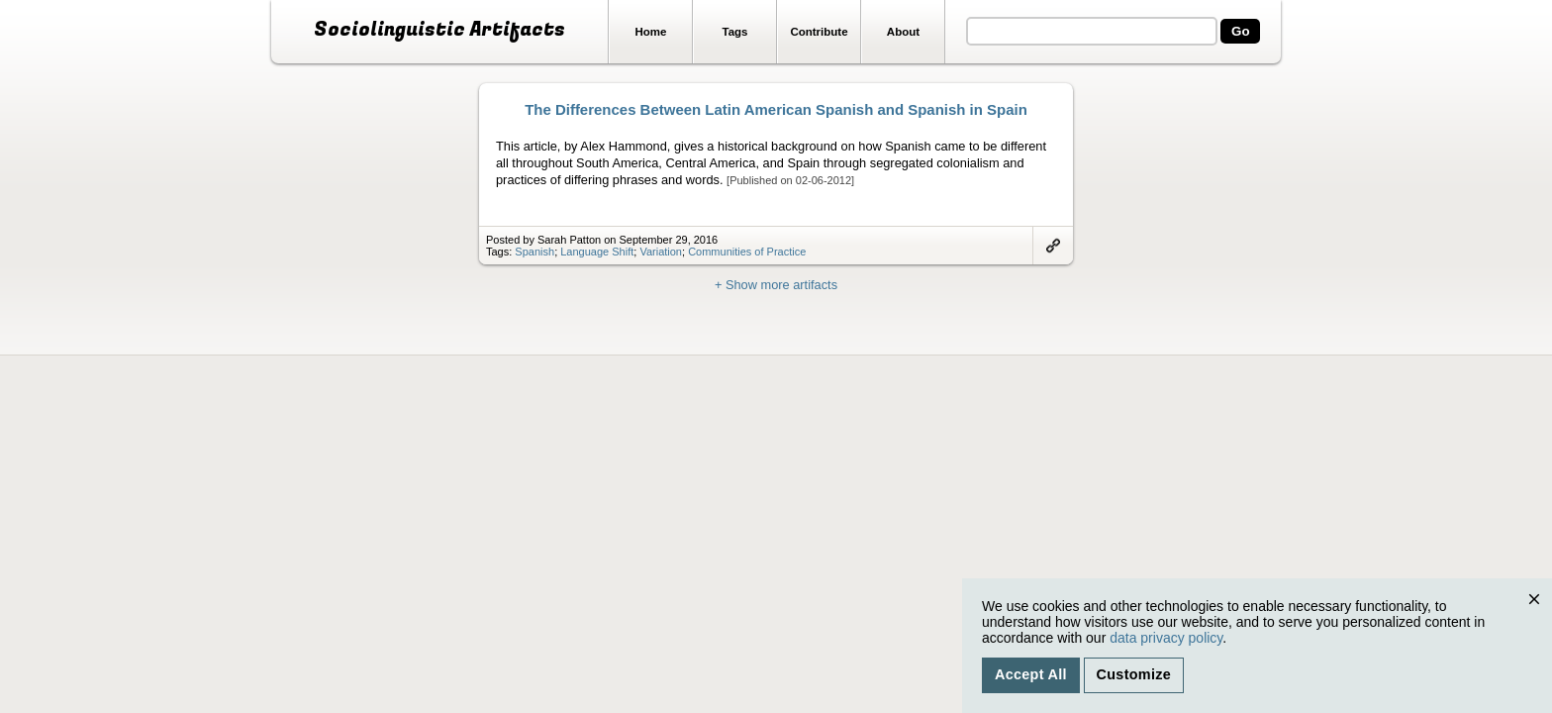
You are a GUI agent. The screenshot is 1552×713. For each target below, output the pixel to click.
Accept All (1031, 674)
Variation (660, 251)
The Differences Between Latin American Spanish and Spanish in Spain (776, 109)
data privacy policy (1166, 638)
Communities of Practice (747, 251)
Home (651, 32)
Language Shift (596, 251)
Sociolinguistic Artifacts (439, 30)
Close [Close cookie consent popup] (1538, 618)
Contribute (818, 32)
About (903, 32)
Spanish (534, 251)
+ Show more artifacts (776, 284)
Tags (734, 32)
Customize (1134, 674)
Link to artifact (1053, 246)
